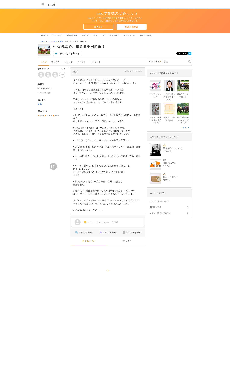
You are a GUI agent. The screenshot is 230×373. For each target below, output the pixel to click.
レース (49, 116)
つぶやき (55, 62)
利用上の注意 (155, 207)
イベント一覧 (129, 35)
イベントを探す (146, 35)
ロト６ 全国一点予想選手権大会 (155, 120)
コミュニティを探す (110, 35)
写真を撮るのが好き (173, 148)
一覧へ (183, 127)
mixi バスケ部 (169, 163)
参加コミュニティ (90, 35)
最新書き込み (72, 35)
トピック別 (126, 241)
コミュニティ (52, 41)
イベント (81, 62)
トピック (68, 62)
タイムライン (88, 241)
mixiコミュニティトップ (51, 35)
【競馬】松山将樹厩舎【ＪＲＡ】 (169, 97)
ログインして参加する (69, 53)
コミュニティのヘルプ (159, 201)
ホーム (42, 41)
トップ (43, 62)
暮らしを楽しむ (170, 177)
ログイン (98, 27)
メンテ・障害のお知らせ (160, 213)
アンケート (95, 62)
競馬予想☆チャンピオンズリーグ (183, 120)
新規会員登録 (131, 27)
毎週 (57, 116)
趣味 (61, 41)
